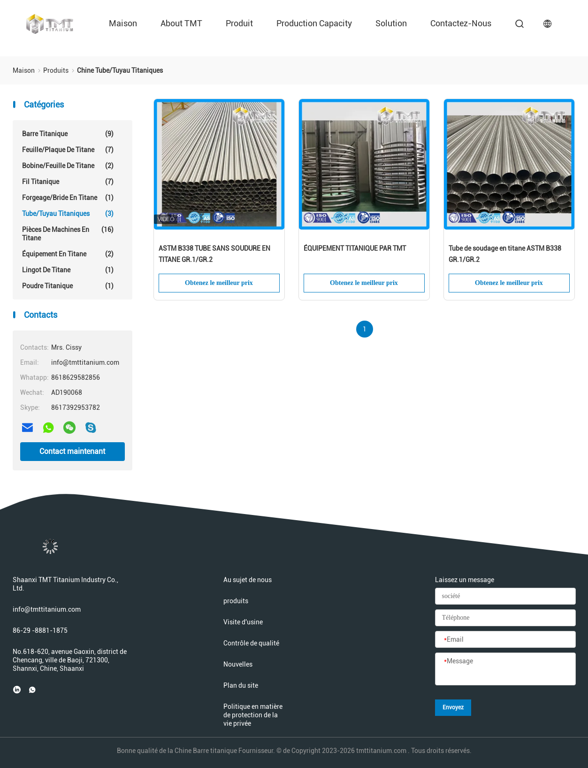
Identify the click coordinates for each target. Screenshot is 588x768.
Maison (123, 23)
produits (235, 601)
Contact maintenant (72, 451)
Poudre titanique (68, 286)
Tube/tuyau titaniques (68, 213)
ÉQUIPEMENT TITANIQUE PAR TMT (355, 248)
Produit (239, 23)
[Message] (505, 669)
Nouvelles (237, 664)
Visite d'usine (243, 622)
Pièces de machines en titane (68, 233)
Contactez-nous (460, 23)
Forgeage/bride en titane (68, 197)
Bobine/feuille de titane (68, 165)
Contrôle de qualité (251, 643)
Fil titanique (68, 181)
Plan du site (240, 685)
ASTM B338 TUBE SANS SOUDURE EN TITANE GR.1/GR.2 (214, 254)
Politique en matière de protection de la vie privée (253, 715)
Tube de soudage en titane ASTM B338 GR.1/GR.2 (505, 254)
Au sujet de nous (247, 580)
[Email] (505, 639)
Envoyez (453, 707)
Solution (391, 23)
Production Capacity (314, 23)
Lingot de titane (68, 270)
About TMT (181, 23)
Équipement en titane (68, 254)
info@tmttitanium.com (47, 609)
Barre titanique (68, 134)
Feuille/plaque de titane (68, 150)
